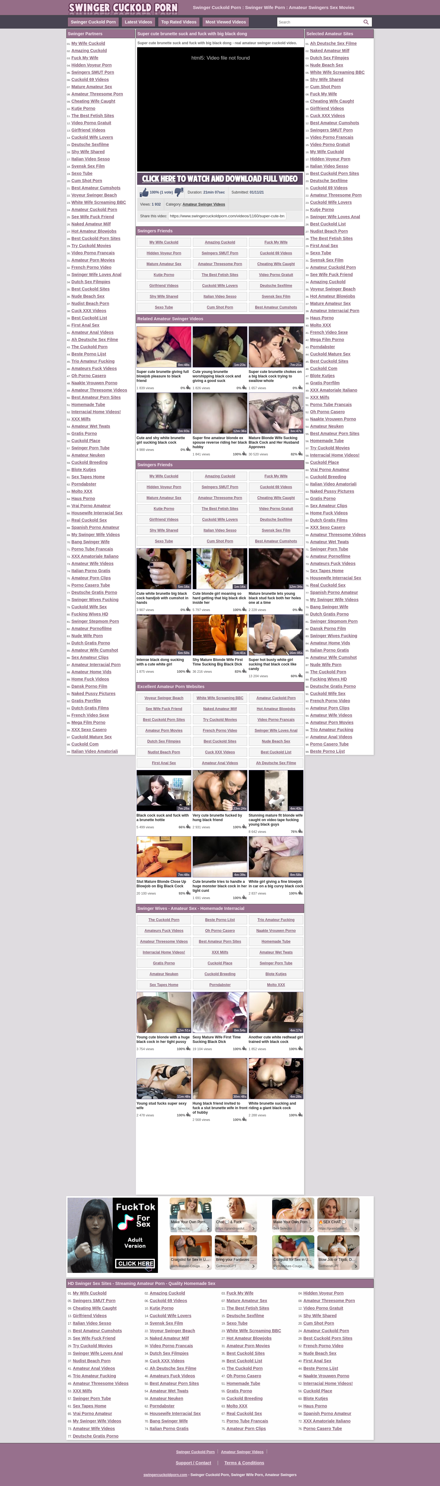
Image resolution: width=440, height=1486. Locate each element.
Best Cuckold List (89, 317)
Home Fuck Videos (90, 679)
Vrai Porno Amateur (91, 505)
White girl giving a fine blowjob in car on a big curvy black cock (276, 954)
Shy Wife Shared (88, 151)
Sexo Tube (82, 173)
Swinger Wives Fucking (94, 599)
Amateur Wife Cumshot (94, 650)
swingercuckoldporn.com (165, 1475)
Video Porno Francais (93, 252)
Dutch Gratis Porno (90, 643)
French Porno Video (91, 267)
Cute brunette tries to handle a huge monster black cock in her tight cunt (220, 956)
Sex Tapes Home (88, 476)
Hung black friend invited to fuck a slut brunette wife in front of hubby (220, 1178)
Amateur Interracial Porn (96, 664)
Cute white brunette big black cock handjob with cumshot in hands (162, 668)
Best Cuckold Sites (90, 289)
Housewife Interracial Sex (97, 512)
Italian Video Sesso (90, 159)
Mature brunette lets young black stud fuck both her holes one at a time (275, 668)
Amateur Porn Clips (91, 577)
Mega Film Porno (88, 722)
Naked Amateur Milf (91, 224)
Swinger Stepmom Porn (95, 621)
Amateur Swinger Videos (204, 204)
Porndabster (83, 484)
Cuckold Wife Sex (89, 606)
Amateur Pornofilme (91, 628)
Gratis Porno (84, 433)
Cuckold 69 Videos (90, 79)
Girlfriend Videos (88, 130)
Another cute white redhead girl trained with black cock (276, 1110)
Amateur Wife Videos (92, 563)
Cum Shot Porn (86, 180)
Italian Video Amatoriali (94, 751)
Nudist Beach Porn (90, 303)
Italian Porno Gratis (90, 570)
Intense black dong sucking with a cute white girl (160, 732)
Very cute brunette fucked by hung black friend (217, 888)
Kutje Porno (83, 108)
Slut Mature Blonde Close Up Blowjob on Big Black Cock (161, 954)
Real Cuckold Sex (89, 520)
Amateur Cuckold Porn (94, 209)
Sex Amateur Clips (89, 657)
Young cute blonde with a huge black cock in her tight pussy (163, 1110)
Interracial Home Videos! (96, 411)
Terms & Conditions (244, 1462)
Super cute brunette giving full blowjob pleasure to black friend (163, 446)
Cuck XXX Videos (88, 310)
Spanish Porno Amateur (95, 527)
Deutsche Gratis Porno (94, 592)
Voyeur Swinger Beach (94, 195)
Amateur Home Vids (91, 671)
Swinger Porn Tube (90, 447)
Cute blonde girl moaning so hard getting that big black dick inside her (219, 668)
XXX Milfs (81, 419)
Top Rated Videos (178, 22)
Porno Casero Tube (90, 585)
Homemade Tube (88, 404)
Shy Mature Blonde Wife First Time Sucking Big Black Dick (218, 732)
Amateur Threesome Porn (97, 94)
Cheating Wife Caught (93, 101)
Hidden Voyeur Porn (91, 65)
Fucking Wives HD (89, 614)
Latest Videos (138, 22)
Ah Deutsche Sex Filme (94, 339)
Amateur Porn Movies (93, 260)
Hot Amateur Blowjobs (94, 231)
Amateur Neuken (88, 455)
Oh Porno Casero (88, 375)
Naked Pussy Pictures (93, 693)
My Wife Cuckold (88, 43)
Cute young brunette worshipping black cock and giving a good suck (217, 446)
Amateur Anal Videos (92, 332)
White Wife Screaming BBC (98, 202)
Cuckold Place (85, 440)
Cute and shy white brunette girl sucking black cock (161, 510)
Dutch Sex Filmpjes (90, 281)
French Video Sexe (90, 715)
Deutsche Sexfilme (90, 144)
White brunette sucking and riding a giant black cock (272, 1176)
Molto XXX (81, 491)
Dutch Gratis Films (90, 708)
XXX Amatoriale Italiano (95, 556)
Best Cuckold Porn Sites (96, 238)
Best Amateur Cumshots (96, 187)
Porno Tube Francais (92, 549)
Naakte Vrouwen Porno (94, 382)
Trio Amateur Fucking (93, 361)
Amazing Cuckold (89, 50)
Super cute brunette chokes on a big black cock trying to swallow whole (275, 446)
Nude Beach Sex (88, 296)
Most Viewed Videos (226, 22)
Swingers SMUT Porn (92, 72)
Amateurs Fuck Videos (94, 368)
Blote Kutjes (83, 469)
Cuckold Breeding (89, 462)
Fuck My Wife (84, 57)
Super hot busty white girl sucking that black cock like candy (273, 734)
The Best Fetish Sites (92, 115)
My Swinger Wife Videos (95, 534)
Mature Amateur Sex (91, 86)
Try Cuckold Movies (91, 245)
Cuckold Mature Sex (91, 736)
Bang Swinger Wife (90, 541)
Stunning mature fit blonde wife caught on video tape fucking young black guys (276, 890)
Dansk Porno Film (89, 686)
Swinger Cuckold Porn (93, 22)
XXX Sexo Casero (89, 729)
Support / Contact (193, 1462)
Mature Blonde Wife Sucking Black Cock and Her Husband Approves (274, 513)
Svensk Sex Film (88, 166)
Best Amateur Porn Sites (96, 397)
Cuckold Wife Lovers (92, 137)
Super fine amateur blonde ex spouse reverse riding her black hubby (220, 513)
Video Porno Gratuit (91, 122)
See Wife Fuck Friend (92, 216)
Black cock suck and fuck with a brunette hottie (163, 888)
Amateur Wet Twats (90, 426)
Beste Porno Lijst (88, 354)
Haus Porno (83, 498)
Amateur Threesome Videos (99, 390)
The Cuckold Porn (89, 346)
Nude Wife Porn (87, 635)
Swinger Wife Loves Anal (96, 274)
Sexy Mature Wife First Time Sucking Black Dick (217, 1110)
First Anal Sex (85, 325)
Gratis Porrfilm (86, 700)
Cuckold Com (85, 744)
